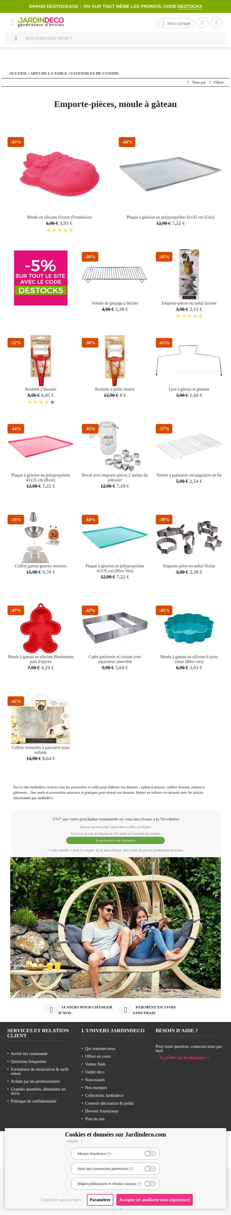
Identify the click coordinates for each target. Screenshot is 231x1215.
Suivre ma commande (29, 1052)
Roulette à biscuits (40, 389)
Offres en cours (98, 1055)
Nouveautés (95, 1078)
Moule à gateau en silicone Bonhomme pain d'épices (41, 659)
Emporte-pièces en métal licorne (189, 303)
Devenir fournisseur (102, 1109)
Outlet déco (95, 1070)
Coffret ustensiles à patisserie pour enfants (41, 750)
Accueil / (19, 73)
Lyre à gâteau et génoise (189, 389)
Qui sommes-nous (100, 1047)
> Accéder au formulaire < (182, 1056)
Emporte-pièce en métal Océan (189, 566)
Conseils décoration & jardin (109, 1102)
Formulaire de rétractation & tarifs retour (40, 1070)
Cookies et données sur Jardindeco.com (115, 1134)
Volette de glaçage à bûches (115, 303)
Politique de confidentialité (34, 1099)
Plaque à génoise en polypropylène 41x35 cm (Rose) (40, 477)
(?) (109, 1154)
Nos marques (96, 1086)
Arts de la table (48, 73)
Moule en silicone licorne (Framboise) (59, 217)
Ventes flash (95, 1062)
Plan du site (95, 1117)
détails (76, 1141)
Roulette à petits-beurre (114, 389)
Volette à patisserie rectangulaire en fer (189, 475)
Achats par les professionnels (35, 1080)
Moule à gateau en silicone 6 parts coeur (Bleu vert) (189, 659)
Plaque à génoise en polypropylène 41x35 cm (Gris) (170, 217)
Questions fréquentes (28, 1060)
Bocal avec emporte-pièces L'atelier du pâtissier (115, 477)
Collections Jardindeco (104, 1094)
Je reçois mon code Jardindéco (115, 839)
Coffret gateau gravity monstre (40, 566)
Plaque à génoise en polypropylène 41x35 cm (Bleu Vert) (114, 568)
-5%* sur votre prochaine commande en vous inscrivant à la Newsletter (115, 819)
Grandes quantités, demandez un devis (38, 1089)
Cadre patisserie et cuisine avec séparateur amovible (114, 659)
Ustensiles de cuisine (94, 73)
